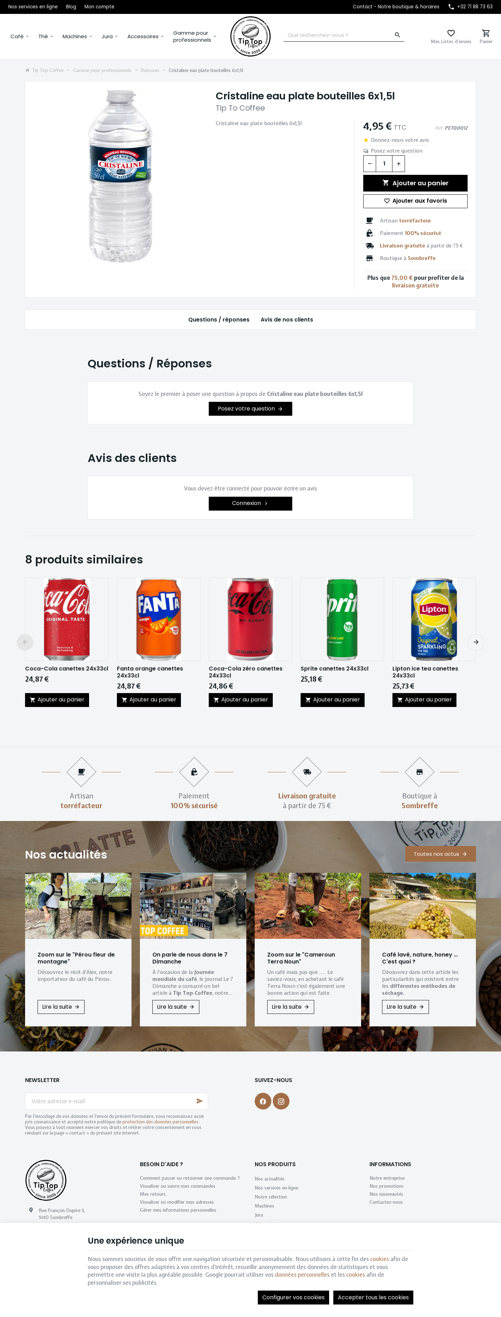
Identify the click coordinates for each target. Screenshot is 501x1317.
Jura (107, 36)
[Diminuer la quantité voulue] (369, 163)
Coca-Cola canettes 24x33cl (66, 668)
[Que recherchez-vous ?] (344, 35)
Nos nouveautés (386, 1194)
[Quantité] (384, 163)
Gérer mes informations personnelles (178, 1210)
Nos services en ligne (276, 1188)
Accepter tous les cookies (373, 1297)
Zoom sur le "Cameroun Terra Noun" (301, 958)
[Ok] (199, 1101)
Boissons (150, 70)
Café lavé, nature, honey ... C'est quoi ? (420, 958)
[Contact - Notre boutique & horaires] (396, 7)
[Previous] (25, 642)
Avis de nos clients (287, 320)
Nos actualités (66, 854)
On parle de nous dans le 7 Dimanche (190, 958)
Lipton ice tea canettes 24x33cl (425, 672)
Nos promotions (386, 1186)
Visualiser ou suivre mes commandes (177, 1186)
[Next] (476, 642)
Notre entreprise (387, 1178)
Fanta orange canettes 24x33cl (150, 672)
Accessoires (143, 36)
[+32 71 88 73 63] (470, 7)
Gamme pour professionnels (192, 36)
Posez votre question (396, 150)
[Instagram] (281, 1101)
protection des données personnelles (160, 1122)
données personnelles (302, 1274)
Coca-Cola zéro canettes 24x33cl (246, 672)
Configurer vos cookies (293, 1297)
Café (17, 36)
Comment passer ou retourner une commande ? (190, 1178)
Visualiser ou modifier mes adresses (177, 1202)
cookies (379, 1259)
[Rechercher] (397, 35)
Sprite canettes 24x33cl (334, 668)
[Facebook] (263, 1101)
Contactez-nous (386, 1202)
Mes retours (153, 1194)
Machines (75, 36)
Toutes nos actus (436, 853)
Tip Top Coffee (44, 70)
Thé (43, 36)
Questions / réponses (218, 320)
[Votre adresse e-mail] (116, 1101)
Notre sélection (271, 1197)
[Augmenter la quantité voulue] (398, 163)
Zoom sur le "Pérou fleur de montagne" (76, 958)
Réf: (439, 128)
